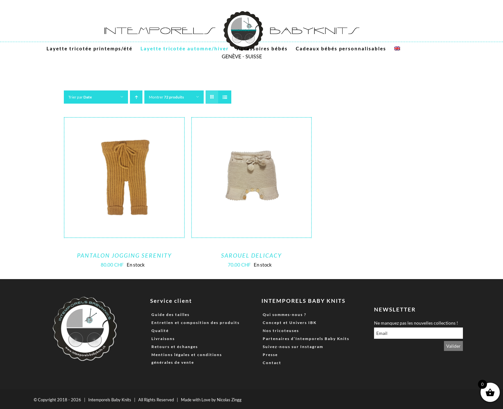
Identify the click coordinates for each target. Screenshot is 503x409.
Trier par (80, 97)
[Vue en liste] (224, 97)
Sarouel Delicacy (251, 255)
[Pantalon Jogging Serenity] (124, 122)
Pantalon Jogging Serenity (124, 255)
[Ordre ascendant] (136, 97)
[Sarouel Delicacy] (251, 122)
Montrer (166, 97)
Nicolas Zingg (229, 399)
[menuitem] (397, 48)
